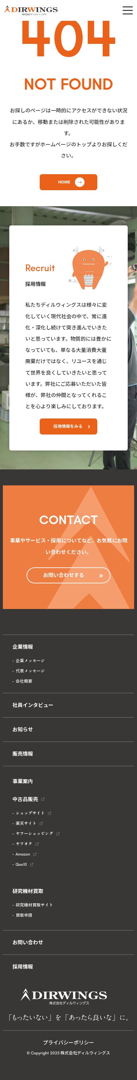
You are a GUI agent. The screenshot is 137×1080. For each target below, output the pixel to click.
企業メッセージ (30, 660)
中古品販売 (25, 799)
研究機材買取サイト (34, 905)
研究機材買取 (27, 891)
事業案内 (22, 781)
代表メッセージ (30, 671)
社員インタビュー (32, 705)
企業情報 (22, 647)
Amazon (23, 854)
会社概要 (24, 681)
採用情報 (22, 967)
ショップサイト (30, 813)
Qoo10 (21, 864)
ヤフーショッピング (34, 833)
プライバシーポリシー (68, 1043)
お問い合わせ (27, 942)
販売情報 (22, 754)
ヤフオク (24, 843)
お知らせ (22, 730)
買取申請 (24, 915)
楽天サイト (26, 823)
